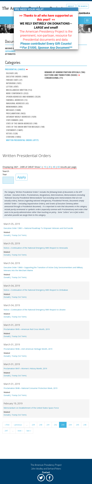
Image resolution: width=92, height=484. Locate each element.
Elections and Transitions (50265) (62, 75)
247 (6, 431)
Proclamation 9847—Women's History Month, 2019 (25, 369)
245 (77, 425)
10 (45, 167)
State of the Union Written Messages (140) (25, 127)
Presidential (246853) (16, 69)
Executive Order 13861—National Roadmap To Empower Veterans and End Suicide (38, 229)
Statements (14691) (14, 130)
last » (29, 431)
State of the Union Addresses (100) (21, 124)
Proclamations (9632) (15, 114)
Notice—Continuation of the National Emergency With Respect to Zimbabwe (36, 291)
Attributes (10, 54)
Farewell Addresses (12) (16, 100)
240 (40, 425)
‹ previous (18, 425)
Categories (10, 51)
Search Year (6, 174)
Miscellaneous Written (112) (19, 90)
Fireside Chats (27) (14, 80)
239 (33, 425)
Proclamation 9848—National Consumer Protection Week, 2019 (30, 389)
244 (70, 425)
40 (54, 167)
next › (20, 431)
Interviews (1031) (13, 83)
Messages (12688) (13, 110)
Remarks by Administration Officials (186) (64, 72)
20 (49, 167)
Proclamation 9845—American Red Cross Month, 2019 (27, 330)
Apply (21, 178)
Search (82, 6)
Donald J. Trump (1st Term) (15, 236)
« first (7, 425)
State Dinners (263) (14, 120)
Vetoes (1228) (11, 134)
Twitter (41, 478)
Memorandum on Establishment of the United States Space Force (31, 408)
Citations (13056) (13, 137)
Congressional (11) (53, 77)
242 (55, 425)
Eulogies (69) (11, 73)
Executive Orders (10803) (17, 77)
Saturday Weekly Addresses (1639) (21, 117)
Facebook (50, 478)
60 (58, 167)
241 (48, 425)
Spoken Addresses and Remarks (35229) (23, 97)
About (71, 6)
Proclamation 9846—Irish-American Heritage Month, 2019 (28, 350)
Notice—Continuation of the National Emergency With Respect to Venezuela (36, 249)
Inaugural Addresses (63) (17, 103)
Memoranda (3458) (14, 107)
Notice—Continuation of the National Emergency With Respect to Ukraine (35, 310)
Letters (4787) (12, 87)
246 (84, 425)
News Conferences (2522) (17, 93)
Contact (46, 472)
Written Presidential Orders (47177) (22, 140)
